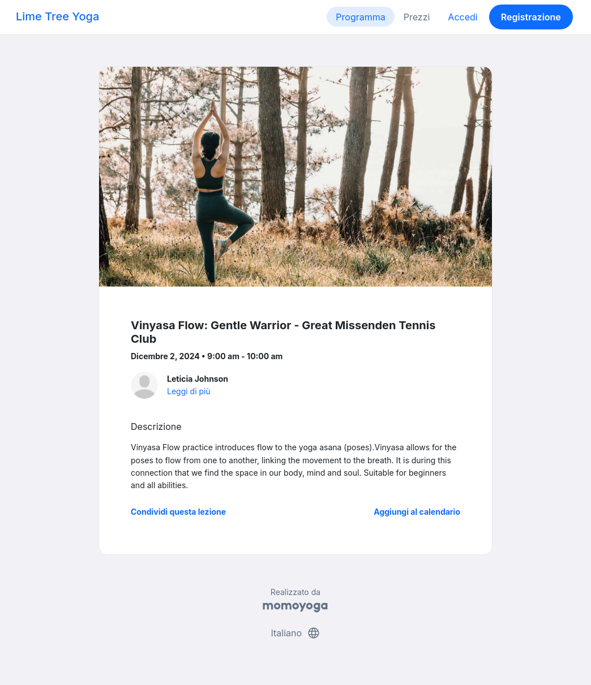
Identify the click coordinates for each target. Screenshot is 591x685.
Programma (360, 17)
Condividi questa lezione (178, 511)
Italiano (295, 633)
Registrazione (531, 17)
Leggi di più (189, 391)
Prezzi (417, 17)
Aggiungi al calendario (417, 511)
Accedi (462, 17)
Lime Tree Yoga (57, 16)
